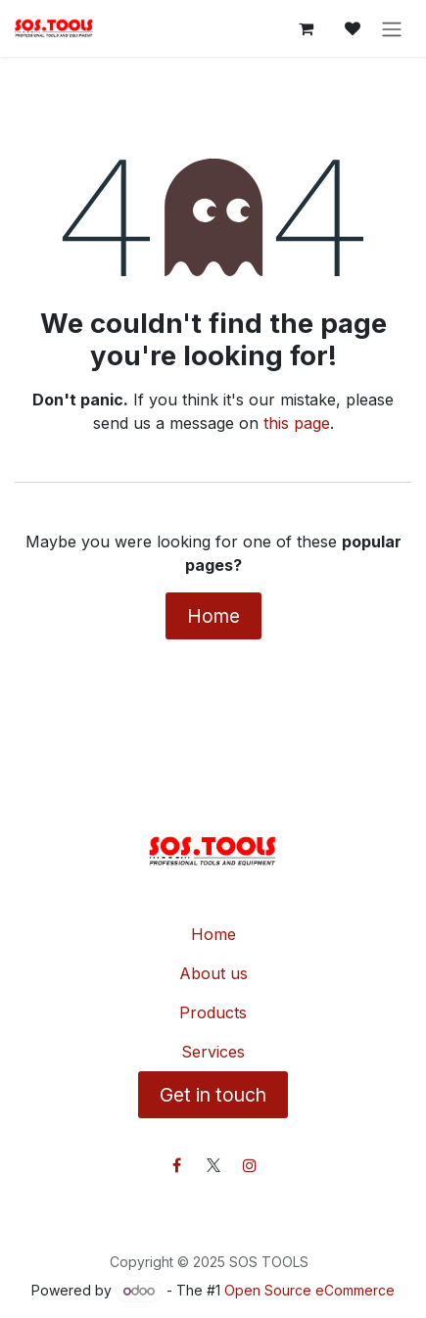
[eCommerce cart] (305, 28)
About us (213, 973)
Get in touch (213, 1094)
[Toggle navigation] (391, 28)
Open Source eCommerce (309, 1290)
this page (296, 423)
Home (213, 616)
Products (213, 1012)
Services (213, 1051)
